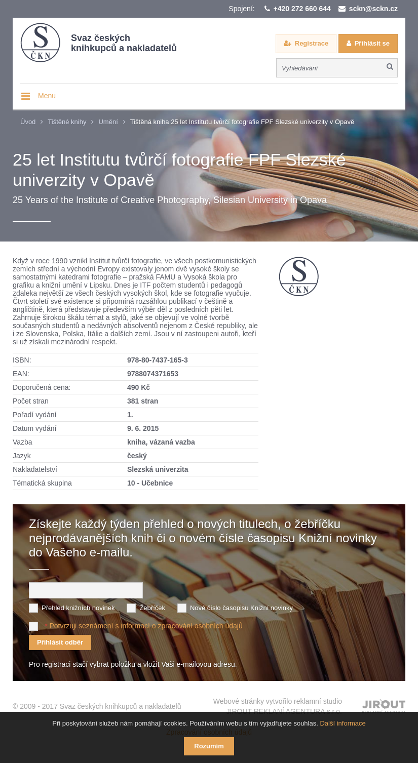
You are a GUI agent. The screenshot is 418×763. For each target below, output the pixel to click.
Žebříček (152, 608)
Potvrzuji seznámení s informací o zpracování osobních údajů (145, 626)
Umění (108, 122)
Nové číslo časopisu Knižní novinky (241, 608)
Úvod (27, 122)
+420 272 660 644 (302, 9)
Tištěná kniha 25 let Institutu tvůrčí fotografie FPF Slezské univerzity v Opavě (242, 122)
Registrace (311, 43)
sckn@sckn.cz (373, 9)
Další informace (342, 723)
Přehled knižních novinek (78, 608)
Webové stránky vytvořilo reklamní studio (277, 706)
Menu (47, 96)
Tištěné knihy (67, 122)
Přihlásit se (372, 43)
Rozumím (209, 746)
